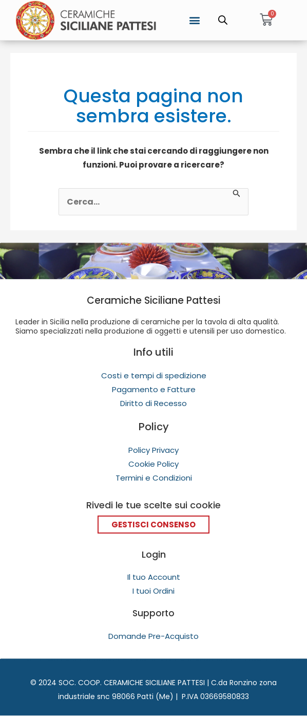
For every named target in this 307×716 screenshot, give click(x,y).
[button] (194, 19)
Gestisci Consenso (153, 524)
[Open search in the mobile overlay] (223, 20)
